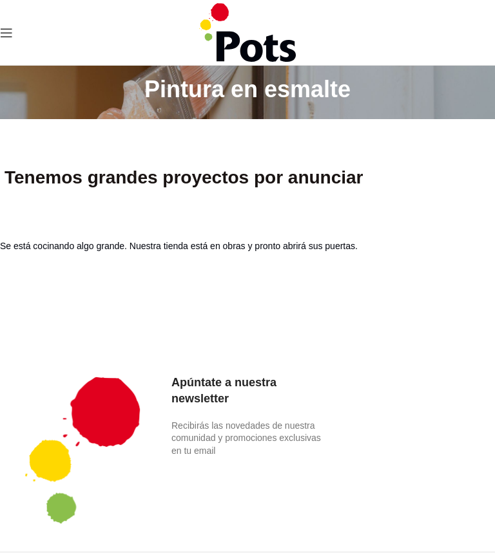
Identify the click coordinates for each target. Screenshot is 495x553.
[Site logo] (247, 31)
